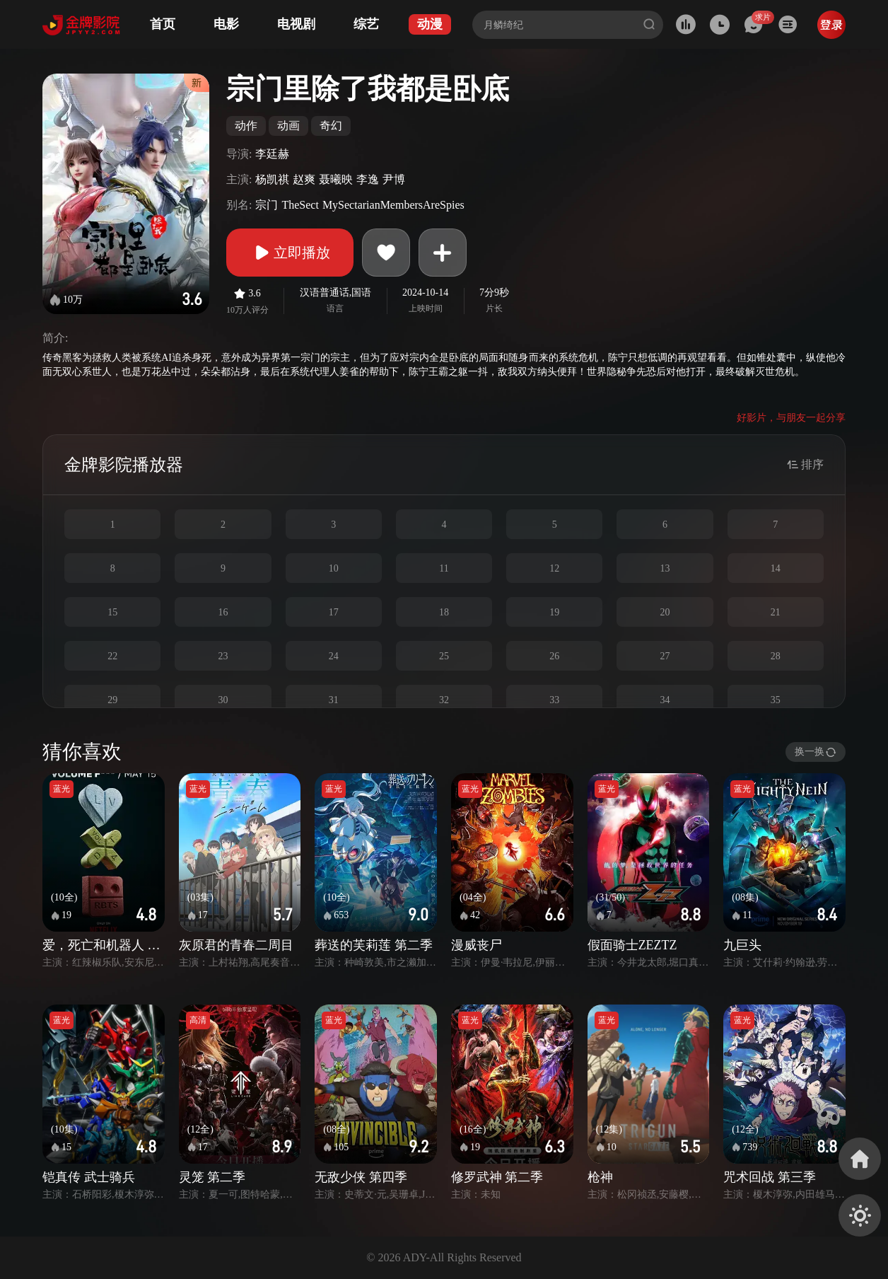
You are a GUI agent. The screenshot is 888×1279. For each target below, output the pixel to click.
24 (334, 656)
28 (776, 656)
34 (665, 700)
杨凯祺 (272, 179)
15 (112, 612)
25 (444, 656)
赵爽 (304, 179)
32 (444, 700)
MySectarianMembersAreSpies (393, 205)
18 (444, 612)
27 (665, 656)
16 (223, 612)
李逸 (367, 179)
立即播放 (290, 253)
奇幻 (331, 126)
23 (223, 656)
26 (554, 656)
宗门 (266, 205)
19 (554, 612)
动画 (288, 126)
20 (665, 612)
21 (776, 612)
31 (334, 700)
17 (334, 612)
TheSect (299, 205)
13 (665, 568)
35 (776, 700)
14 (776, 568)
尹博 (393, 179)
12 (554, 568)
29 (112, 700)
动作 (246, 126)
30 (223, 700)
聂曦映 (336, 179)
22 (112, 656)
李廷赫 (272, 154)
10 (334, 568)
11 (443, 568)
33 (554, 700)
